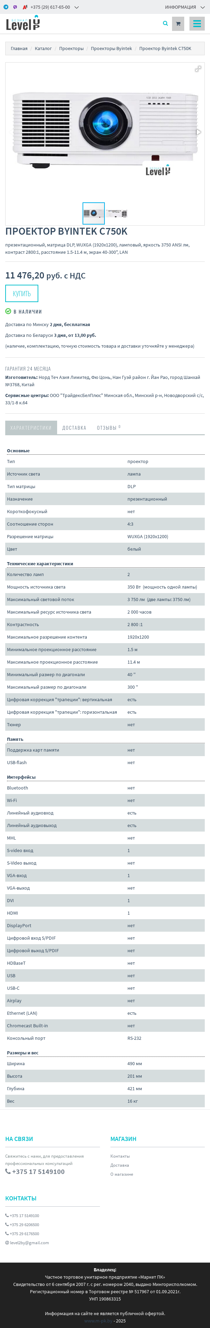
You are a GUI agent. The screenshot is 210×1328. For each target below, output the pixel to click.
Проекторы (71, 48)
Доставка (74, 427)
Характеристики (31, 427)
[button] (198, 68)
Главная (19, 48)
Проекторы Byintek (111, 48)
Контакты (120, 1156)
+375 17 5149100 (22, 1215)
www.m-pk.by (98, 1321)
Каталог (43, 48)
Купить (22, 293)
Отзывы (109, 427)
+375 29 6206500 (22, 1225)
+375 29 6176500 (22, 1234)
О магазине (121, 1174)
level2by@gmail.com (27, 1243)
